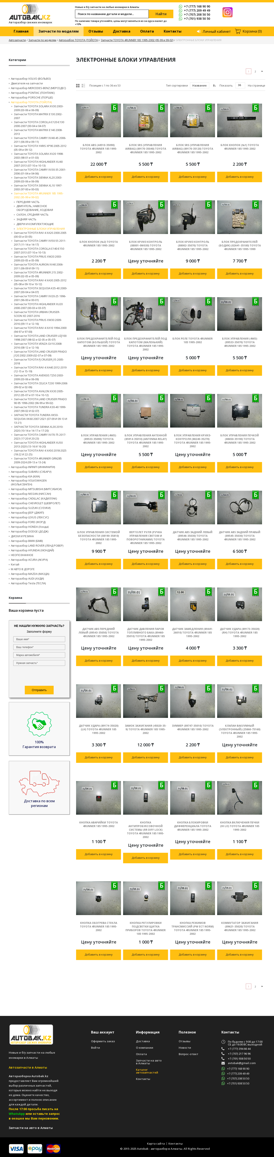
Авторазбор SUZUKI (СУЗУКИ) (30, 508)
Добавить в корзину (99, 177)
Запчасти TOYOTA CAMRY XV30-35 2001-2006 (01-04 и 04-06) (40, 171)
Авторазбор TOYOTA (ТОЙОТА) (78, 40)
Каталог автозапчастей (147, 1071)
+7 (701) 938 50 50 (194, 18)
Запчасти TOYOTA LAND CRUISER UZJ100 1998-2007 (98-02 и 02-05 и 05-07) (40, 337)
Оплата (147, 31)
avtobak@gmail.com (242, 1063)
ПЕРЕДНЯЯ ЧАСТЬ (28, 202)
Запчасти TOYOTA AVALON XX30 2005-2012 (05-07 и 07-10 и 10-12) (39, 393)
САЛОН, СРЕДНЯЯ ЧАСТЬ (32, 214)
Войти (95, 1047)
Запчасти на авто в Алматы (149, 1062)
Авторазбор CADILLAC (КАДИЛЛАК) (34, 498)
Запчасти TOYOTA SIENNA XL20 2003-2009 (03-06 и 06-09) (38, 179)
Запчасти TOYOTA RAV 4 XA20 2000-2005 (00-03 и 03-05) (40, 235)
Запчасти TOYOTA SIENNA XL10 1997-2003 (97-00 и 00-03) (38, 187)
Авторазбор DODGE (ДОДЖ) (29, 531)
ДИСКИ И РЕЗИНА (22, 536)
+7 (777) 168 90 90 (194, 6)
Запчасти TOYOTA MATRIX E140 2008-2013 (38, 132)
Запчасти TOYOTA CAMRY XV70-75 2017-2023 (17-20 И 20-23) (40, 436)
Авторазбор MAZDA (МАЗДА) (30, 574)
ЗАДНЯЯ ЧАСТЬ (26, 219)
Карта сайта (156, 1143)
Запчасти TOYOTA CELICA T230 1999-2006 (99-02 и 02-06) (40, 385)
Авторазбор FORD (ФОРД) (28, 522)
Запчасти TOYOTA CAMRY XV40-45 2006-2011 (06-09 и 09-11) (40, 140)
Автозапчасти (17, 40)
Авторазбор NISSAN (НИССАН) (31, 494)
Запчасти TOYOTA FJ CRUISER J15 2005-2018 (39, 361)
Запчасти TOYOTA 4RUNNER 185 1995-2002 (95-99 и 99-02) (137, 40)
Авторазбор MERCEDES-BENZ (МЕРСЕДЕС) (38, 88)
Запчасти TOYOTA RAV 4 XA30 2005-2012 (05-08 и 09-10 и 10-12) (40, 282)
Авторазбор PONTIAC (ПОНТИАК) (33, 93)
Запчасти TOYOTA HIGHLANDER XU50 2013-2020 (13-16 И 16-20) (38, 444)
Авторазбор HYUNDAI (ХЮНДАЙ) (32, 550)
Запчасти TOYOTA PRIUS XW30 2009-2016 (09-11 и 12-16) (38, 322)
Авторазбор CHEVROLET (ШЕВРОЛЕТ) (35, 503)
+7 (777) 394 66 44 (239, 1049)
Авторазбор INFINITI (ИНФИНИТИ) (33, 467)
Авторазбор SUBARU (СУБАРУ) (31, 472)
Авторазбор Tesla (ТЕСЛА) (28, 583)
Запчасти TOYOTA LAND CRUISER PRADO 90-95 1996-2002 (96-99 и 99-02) (40, 401)
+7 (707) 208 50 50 (194, 14)
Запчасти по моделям (58, 31)
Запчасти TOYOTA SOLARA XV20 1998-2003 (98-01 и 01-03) (38, 156)
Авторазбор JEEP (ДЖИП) (27, 512)
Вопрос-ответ (188, 1054)
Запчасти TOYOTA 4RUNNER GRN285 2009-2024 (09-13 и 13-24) (38, 460)
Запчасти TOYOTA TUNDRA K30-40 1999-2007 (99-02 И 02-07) (40, 409)
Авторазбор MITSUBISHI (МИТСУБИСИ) (36, 489)
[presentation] (39, 676)
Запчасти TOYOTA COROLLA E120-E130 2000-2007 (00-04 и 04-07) (39, 124)
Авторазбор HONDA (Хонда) (30, 527)
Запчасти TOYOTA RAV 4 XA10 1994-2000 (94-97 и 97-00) (40, 330)
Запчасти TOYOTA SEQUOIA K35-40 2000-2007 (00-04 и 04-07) (40, 290)
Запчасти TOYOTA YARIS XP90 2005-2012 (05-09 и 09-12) (40, 148)
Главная (21, 31)
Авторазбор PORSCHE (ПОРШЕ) (32, 97)
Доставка (121, 31)
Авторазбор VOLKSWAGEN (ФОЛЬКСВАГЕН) (29, 482)
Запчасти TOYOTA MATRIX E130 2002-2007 (38, 116)
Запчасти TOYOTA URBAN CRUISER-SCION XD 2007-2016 (37, 314)
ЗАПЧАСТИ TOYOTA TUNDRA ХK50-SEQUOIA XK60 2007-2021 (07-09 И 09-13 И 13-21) (40, 419)
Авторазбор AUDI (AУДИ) (27, 578)
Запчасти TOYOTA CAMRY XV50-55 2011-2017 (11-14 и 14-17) (40, 242)
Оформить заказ (103, 1041)
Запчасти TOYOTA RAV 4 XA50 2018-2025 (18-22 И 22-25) (40, 452)
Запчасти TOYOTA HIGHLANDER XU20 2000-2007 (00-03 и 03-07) (38, 306)
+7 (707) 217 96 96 (239, 1054)
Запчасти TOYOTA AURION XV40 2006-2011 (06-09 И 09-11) (38, 266)
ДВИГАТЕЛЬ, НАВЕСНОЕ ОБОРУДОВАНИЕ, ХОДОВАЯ (34, 208)
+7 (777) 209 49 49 (194, 10)
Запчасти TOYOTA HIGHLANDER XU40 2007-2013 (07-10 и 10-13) (38, 163)
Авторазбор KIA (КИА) (25, 476)
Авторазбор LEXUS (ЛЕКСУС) (30, 517)
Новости (185, 1047)
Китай (15, 564)
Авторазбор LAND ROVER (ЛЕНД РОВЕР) (37, 545)
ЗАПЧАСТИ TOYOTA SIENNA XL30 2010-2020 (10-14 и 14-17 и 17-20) (38, 428)
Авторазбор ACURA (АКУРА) (29, 560)
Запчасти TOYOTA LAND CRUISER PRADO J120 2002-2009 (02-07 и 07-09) (40, 353)
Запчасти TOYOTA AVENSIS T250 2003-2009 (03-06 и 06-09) (39, 377)
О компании (144, 1047)
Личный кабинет (217, 31)
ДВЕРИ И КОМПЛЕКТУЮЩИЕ (35, 224)
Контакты (172, 31)
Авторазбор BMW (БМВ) (27, 541)
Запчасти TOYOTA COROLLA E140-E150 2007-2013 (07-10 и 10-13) (39, 250)
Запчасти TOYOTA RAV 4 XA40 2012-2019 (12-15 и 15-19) (40, 369)
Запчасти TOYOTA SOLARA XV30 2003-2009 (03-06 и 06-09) (38, 108)
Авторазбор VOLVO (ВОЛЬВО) (31, 79)
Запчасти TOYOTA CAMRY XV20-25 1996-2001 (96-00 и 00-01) (40, 298)
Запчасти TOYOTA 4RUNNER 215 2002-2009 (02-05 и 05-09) (38, 274)
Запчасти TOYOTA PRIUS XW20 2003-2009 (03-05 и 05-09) (38, 258)
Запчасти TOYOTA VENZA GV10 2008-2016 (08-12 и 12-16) (38, 345)
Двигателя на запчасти (27, 83)
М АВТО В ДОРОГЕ (23, 569)
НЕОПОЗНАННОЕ (22, 555)
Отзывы (95, 31)
